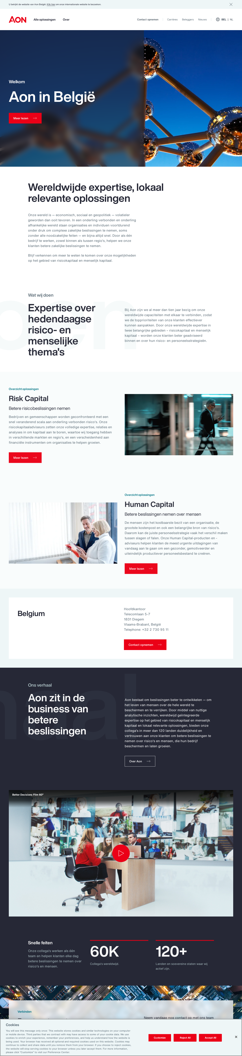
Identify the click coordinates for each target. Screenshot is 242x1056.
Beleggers (188, 19)
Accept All (210, 1037)
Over (66, 19)
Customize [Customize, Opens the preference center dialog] (160, 1037)
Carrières (172, 19)
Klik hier (51, 4)
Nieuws (202, 19)
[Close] (236, 1037)
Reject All (185, 1037)
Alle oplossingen (45, 19)
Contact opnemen (147, 19)
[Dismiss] (231, 4)
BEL (224, 19)
